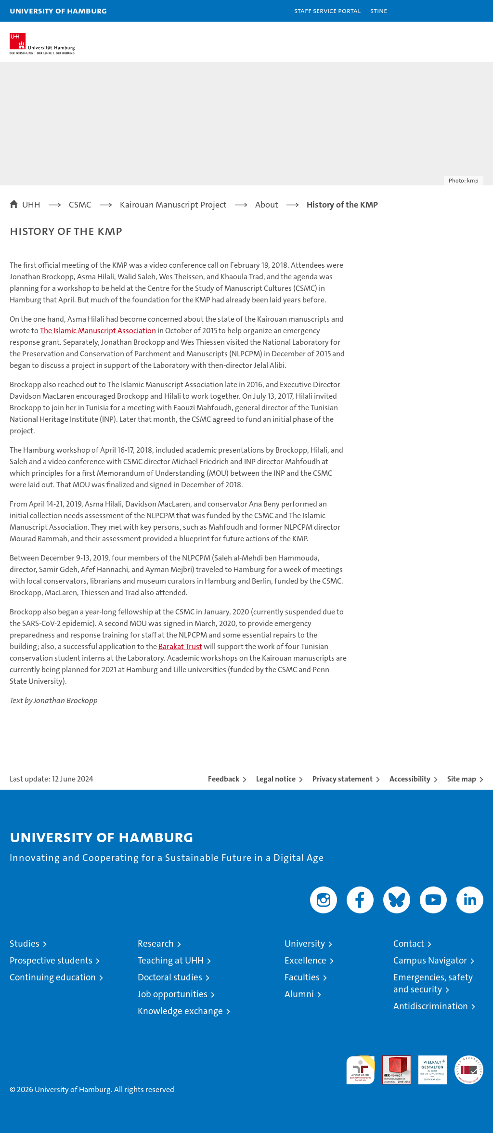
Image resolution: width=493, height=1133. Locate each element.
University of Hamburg (58, 10)
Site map (461, 779)
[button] (455, 11)
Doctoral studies (170, 977)
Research (156, 944)
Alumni (299, 994)
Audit (391, 1060)
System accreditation (468, 1065)
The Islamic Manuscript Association (98, 331)
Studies (24, 944)
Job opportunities (173, 994)
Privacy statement (342, 779)
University (305, 944)
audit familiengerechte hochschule (360, 1069)
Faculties (302, 977)
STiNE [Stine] (378, 10)
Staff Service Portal (327, 10)
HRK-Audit (427, 1065)
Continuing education (53, 977)
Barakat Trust (180, 646)
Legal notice (276, 779)
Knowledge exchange (180, 1011)
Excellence (305, 960)
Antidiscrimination (430, 1006)
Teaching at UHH (171, 960)
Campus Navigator (430, 960)
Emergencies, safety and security (433, 983)
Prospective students (51, 960)
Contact (408, 944)
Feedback (223, 779)
